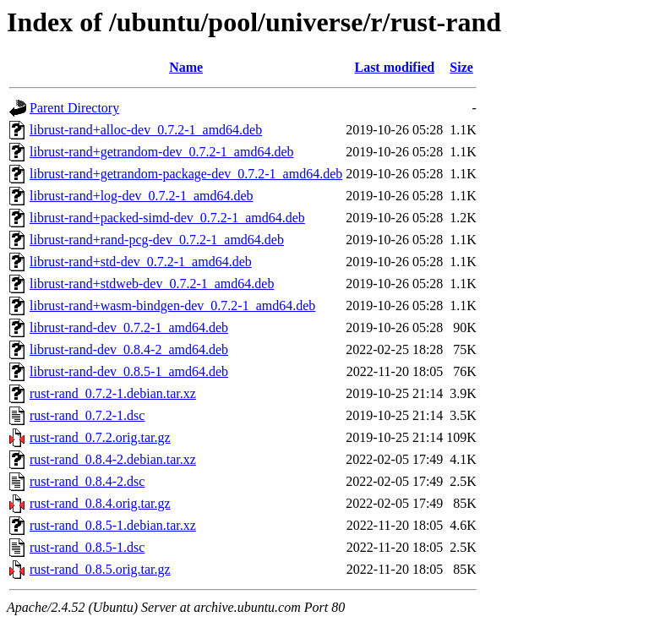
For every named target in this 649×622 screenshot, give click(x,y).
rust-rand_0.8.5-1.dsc (87, 547)
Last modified (394, 67)
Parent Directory (74, 108)
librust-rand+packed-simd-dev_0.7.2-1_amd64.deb (167, 217)
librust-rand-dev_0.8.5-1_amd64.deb (129, 371)
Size (461, 67)
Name (186, 67)
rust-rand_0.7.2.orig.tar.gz (100, 437)
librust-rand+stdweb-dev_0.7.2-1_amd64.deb (152, 283)
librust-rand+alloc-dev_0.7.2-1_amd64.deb (146, 130)
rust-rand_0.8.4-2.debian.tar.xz (113, 459)
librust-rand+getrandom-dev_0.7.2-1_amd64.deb (162, 152)
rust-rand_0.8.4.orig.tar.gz (100, 503)
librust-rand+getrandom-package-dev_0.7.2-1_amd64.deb (186, 173)
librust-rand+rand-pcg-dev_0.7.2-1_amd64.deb (157, 239)
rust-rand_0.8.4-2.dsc (87, 481)
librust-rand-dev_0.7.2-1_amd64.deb (129, 327)
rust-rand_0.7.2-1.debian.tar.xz (113, 393)
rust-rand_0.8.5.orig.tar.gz (100, 569)
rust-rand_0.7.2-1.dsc (87, 415)
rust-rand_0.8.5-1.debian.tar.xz (113, 525)
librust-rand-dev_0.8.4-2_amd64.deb (129, 349)
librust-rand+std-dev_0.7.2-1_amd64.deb (141, 261)
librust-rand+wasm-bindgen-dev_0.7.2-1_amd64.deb (172, 305)
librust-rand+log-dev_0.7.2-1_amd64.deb (142, 195)
